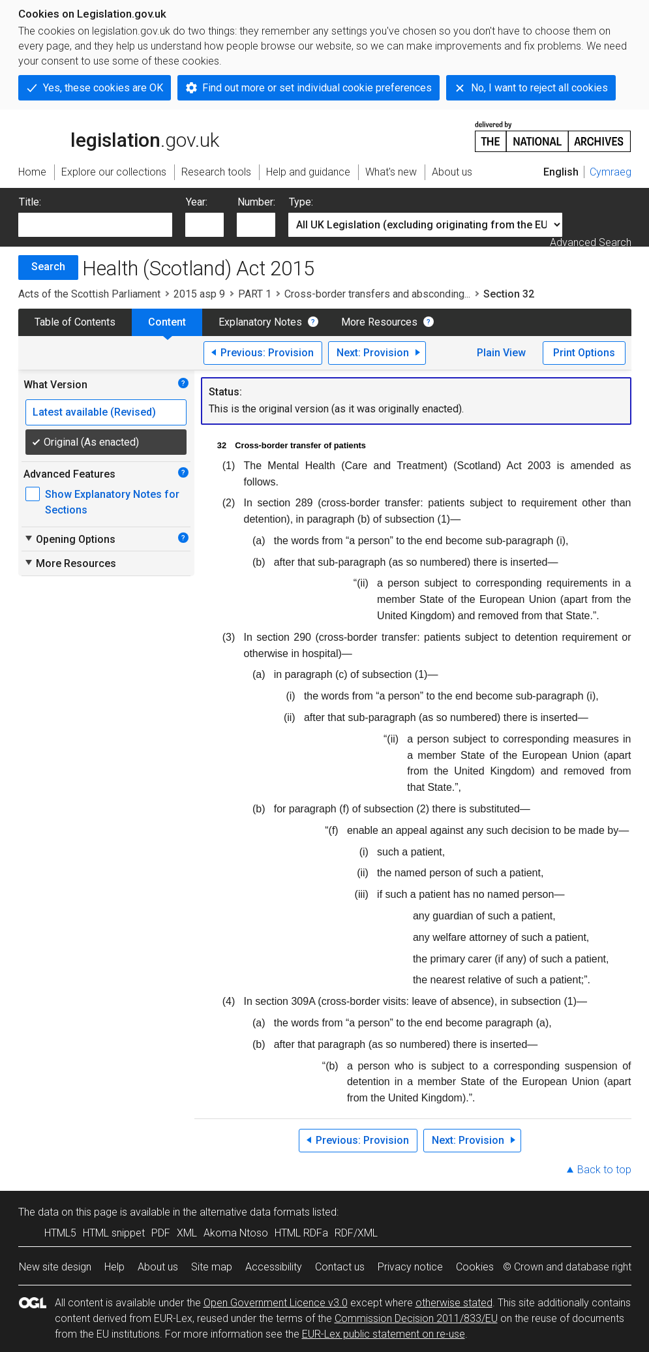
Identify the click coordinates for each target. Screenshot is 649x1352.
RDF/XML (356, 1233)
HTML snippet (114, 1233)
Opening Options (69, 538)
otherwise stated (453, 1303)
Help (114, 1267)
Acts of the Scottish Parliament (89, 294)
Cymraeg (610, 172)
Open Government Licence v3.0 (276, 1303)
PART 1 (254, 294)
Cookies (475, 1267)
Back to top (604, 1169)
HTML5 (60, 1233)
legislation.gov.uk (118, 136)
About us (158, 1267)
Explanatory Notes (260, 322)
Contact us (340, 1267)
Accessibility (273, 1267)
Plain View (501, 352)
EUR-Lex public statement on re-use (383, 1334)
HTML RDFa (301, 1233)
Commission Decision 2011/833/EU (416, 1318)
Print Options (584, 352)
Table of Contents (75, 322)
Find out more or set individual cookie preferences (317, 88)
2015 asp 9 (199, 294)
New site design (55, 1267)
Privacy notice (410, 1267)
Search (48, 266)
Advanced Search (590, 242)
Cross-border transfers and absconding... (377, 294)
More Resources (379, 322)
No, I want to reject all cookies (539, 88)
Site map (211, 1267)
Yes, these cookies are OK (103, 88)
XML (187, 1233)
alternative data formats (255, 1212)
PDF (160, 1233)
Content (167, 322)
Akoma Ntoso (236, 1233)
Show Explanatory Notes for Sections (112, 502)
